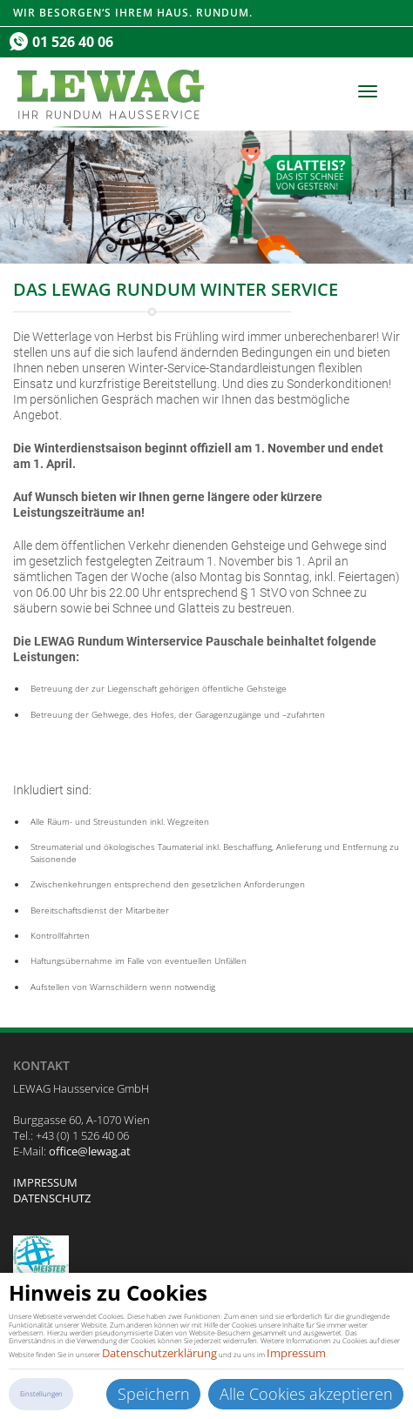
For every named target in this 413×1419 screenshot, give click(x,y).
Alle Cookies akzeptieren (306, 1393)
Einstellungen (41, 1393)
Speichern (154, 1393)
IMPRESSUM (45, 1182)
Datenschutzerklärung (159, 1353)
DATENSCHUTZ (52, 1198)
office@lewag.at (90, 1151)
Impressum (296, 1353)
